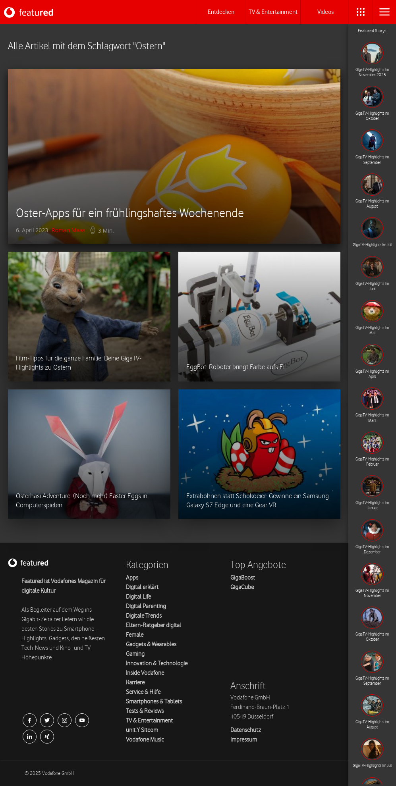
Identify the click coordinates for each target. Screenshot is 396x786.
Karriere (135, 682)
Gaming (135, 654)
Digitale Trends (144, 616)
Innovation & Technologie (156, 663)
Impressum (243, 739)
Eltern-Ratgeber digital (153, 625)
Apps (132, 577)
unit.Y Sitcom (142, 730)
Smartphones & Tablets (154, 701)
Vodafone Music (145, 739)
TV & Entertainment (149, 720)
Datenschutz (245, 730)
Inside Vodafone (145, 673)
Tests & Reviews (145, 711)
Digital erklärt (142, 587)
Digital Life (138, 596)
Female (134, 635)
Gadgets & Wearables (151, 644)
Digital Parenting (146, 606)
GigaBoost (242, 577)
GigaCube (242, 587)
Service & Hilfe (143, 692)
